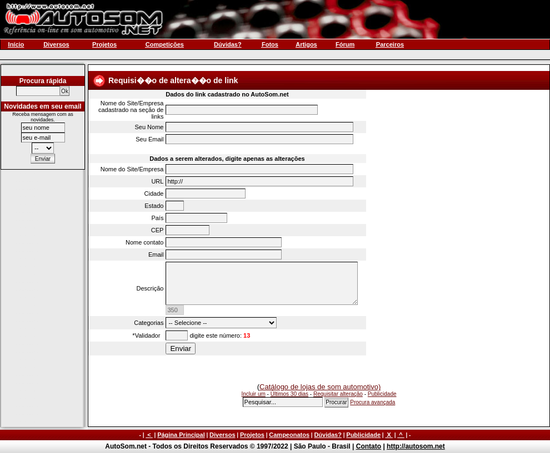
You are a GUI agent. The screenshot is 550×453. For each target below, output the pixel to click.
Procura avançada (372, 402)
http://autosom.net (416, 446)
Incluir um (253, 394)
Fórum (345, 44)
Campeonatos (289, 434)
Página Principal (181, 434)
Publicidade (382, 394)
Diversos (222, 434)
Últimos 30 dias (289, 394)
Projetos (252, 434)
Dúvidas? (328, 434)
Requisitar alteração (338, 394)
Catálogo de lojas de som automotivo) (320, 387)
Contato (368, 446)
